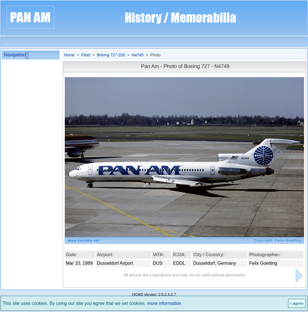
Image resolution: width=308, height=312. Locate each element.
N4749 (137, 55)
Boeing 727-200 (111, 55)
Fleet (85, 55)
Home (69, 55)
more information (164, 303)
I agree (296, 303)
